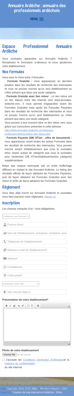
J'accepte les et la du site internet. (35, 363)
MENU (37, 19)
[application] (37, 324)
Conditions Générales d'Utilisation (43, 359)
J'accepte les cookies (48, 388)
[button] (6, 305)
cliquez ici (50, 196)
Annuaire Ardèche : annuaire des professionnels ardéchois (37, 8)
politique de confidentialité (20, 363)
